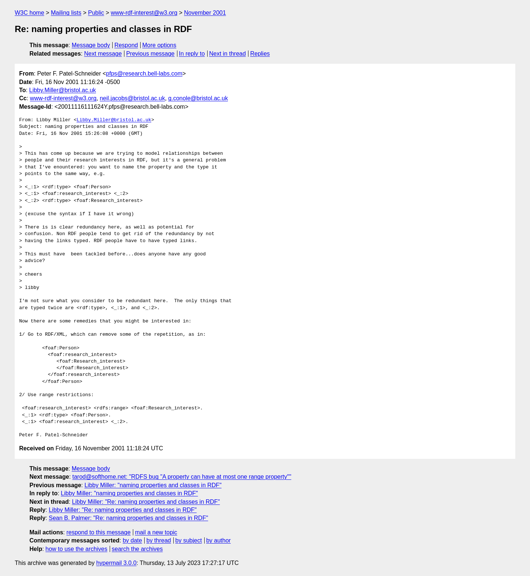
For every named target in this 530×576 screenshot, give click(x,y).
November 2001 (205, 13)
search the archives (137, 549)
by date (132, 540)
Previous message (150, 53)
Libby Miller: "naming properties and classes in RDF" (152, 485)
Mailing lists (66, 13)
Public (96, 13)
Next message (103, 53)
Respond (126, 45)
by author (218, 540)
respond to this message (98, 532)
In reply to (192, 53)
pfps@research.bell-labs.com (144, 73)
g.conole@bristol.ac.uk (198, 98)
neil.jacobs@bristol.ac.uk (132, 98)
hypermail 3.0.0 (116, 563)
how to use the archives (76, 549)
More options (159, 45)
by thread (158, 540)
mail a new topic (156, 532)
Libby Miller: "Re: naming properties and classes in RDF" (146, 502)
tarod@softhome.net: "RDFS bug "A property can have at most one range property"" (182, 477)
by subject (188, 540)
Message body (91, 45)
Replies (260, 53)
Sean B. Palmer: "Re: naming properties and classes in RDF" (128, 518)
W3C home (29, 13)
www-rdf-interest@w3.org (144, 13)
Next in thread (227, 53)
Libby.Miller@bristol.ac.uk (62, 90)
